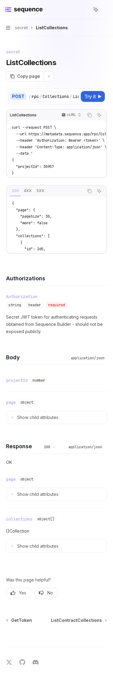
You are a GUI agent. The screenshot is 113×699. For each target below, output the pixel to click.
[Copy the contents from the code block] (89, 115)
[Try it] (93, 96)
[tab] (15, 190)
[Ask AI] (99, 115)
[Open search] (84, 9)
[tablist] (45, 191)
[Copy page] (25, 76)
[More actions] (105, 9)
